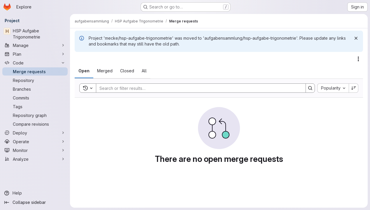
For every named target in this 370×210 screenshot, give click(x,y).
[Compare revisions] (35, 124)
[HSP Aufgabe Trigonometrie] (35, 34)
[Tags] (35, 106)
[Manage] (35, 45)
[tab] (84, 71)
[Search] (198, 88)
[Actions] (358, 59)
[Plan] (35, 54)
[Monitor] (35, 150)
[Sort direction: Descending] (353, 88)
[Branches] (35, 89)
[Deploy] (35, 133)
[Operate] (35, 141)
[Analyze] (35, 159)
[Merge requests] (35, 71)
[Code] (35, 63)
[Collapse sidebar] (35, 202)
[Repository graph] (35, 115)
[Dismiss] (356, 38)
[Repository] (35, 80)
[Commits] (35, 98)
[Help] (35, 193)
